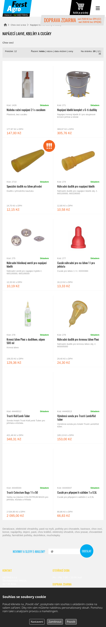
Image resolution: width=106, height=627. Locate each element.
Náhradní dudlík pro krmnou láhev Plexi (78, 329)
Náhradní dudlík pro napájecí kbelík (78, 176)
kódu (42, 51)
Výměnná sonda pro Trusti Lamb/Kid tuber (78, 405)
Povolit (71, 621)
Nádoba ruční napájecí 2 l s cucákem (27, 99)
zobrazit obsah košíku (80, 8)
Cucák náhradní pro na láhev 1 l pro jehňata (78, 252)
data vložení (60, 51)
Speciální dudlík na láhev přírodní (27, 176)
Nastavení (37, 621)
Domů (5, 24)
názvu (50, 51)
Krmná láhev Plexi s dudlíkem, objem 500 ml (27, 329)
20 (94, 51)
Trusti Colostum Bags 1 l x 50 (27, 482)
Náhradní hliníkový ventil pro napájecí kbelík (27, 252)
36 (100, 54)
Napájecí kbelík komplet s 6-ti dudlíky (78, 99)
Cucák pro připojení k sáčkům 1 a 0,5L (78, 482)
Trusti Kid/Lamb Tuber (27, 405)
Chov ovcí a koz (18, 25)
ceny (70, 51)
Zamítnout (54, 621)
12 (98, 51)
